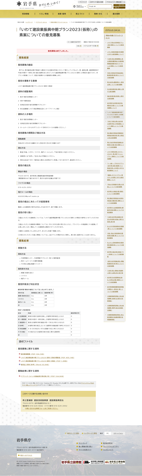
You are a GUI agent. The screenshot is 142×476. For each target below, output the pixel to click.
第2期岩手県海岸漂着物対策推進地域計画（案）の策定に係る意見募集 (115, 136)
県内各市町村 (107, 443)
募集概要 (24, 58)
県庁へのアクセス (26, 455)
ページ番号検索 (120, 5)
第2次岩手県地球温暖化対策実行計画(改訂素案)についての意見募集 (115, 145)
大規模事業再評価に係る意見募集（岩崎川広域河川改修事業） (115, 299)
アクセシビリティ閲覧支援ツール (116, 2)
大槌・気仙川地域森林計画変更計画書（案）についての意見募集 (115, 236)
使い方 (117, 7)
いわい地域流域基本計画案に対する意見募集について (115, 53)
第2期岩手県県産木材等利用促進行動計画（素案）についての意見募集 (115, 201)
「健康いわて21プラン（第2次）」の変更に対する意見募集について (115, 178)
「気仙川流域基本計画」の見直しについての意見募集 (115, 186)
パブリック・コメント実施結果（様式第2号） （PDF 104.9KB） (42, 376)
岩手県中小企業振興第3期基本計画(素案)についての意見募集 (115, 210)
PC (108, 433)
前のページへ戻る (73, 433)
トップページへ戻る (90, 433)
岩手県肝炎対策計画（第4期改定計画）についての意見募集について (115, 106)
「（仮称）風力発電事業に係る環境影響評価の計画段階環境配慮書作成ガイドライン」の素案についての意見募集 (115, 63)
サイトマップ (83, 2)
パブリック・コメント (41, 22)
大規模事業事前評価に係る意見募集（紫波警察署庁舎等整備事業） (115, 317)
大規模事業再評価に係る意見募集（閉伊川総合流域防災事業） (115, 308)
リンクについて (108, 450)
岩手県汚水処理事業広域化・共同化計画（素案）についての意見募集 (115, 280)
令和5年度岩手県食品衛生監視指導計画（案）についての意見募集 (115, 75)
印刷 (78, 46)
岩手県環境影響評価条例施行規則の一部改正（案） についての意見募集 (115, 289)
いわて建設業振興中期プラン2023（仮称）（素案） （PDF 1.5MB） (44, 361)
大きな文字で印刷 (89, 46)
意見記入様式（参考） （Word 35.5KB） (35, 365)
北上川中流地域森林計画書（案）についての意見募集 (115, 228)
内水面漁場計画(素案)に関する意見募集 (115, 90)
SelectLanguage (80, 6)
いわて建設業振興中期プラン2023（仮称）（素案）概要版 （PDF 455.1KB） (47, 358)
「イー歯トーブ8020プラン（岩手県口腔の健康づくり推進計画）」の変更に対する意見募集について (115, 167)
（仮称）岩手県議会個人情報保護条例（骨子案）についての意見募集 (115, 264)
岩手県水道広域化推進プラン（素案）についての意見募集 (115, 254)
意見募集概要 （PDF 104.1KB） (32, 354)
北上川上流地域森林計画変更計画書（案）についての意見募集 (115, 245)
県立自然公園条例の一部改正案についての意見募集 (115, 83)
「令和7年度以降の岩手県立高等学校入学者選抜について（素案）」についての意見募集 (115, 125)
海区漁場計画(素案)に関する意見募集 (115, 97)
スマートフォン (118, 433)
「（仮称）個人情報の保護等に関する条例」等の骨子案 (115, 272)
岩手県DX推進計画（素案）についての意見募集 (115, 193)
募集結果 (24, 241)
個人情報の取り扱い (86, 446)
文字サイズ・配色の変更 (96, 2)
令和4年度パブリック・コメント (59, 22)
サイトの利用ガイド (85, 450)
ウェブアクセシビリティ (111, 446)
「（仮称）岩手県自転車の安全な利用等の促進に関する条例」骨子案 (115, 220)
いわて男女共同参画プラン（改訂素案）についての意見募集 (115, 45)
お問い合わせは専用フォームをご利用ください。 (41, 408)
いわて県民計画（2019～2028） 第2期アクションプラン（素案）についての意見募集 (115, 155)
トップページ (29, 22)
